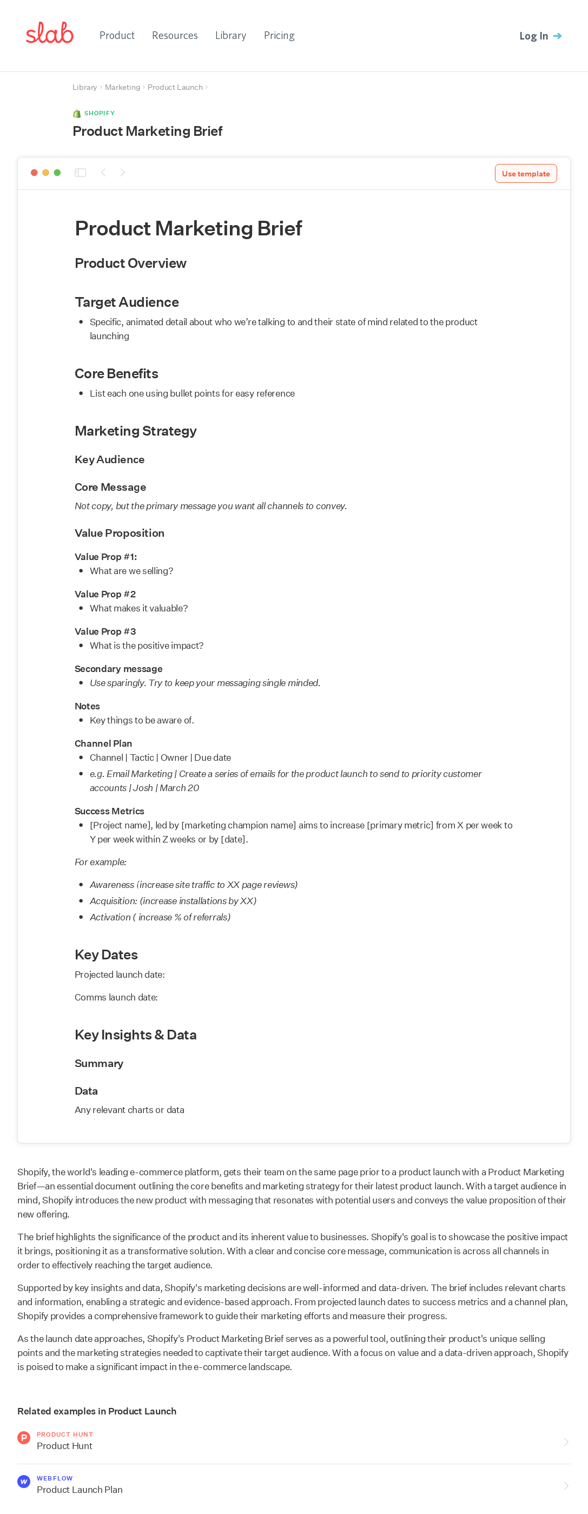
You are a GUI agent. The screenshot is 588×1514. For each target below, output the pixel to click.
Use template (526, 174)
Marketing (122, 87)
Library (231, 35)
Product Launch (175, 87)
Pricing (279, 35)
